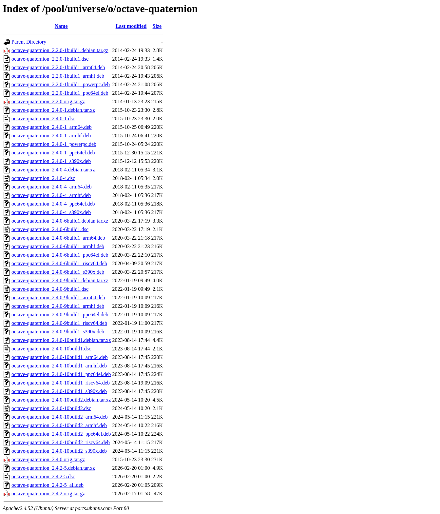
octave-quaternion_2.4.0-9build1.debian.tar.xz (59, 280)
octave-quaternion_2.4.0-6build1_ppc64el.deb (59, 255)
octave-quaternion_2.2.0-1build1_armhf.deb (57, 76)
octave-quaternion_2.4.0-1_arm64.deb (51, 127)
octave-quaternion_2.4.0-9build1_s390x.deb (57, 331)
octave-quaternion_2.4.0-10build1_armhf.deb (59, 365)
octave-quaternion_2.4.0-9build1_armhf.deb (57, 306)
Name (61, 26)
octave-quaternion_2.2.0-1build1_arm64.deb (58, 67)
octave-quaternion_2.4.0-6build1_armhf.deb (57, 246)
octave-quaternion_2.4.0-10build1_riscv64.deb (60, 383)
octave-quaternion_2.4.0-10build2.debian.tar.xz (61, 400)
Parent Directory (28, 42)
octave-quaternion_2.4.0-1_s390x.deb (51, 161)
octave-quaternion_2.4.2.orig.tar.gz (48, 493)
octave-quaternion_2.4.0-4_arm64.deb (51, 186)
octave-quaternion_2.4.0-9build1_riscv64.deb (59, 323)
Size (157, 26)
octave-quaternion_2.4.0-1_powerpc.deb (53, 144)
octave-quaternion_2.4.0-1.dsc (43, 118)
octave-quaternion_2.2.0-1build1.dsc (49, 59)
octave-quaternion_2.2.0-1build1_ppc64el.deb (59, 93)
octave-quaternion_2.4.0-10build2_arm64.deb (59, 417)
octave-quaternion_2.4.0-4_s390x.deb (51, 212)
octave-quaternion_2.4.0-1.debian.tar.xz (53, 110)
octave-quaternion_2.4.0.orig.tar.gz (48, 459)
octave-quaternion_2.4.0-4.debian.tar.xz (53, 169)
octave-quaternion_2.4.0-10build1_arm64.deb (59, 357)
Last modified (131, 26)
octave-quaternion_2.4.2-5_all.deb (47, 485)
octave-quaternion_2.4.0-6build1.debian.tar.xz (59, 221)
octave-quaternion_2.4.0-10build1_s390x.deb (59, 391)
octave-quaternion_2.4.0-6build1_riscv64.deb (59, 263)
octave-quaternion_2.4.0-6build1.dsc (49, 229)
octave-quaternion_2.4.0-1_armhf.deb (51, 135)
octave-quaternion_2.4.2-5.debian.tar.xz (53, 468)
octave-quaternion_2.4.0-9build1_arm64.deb (58, 297)
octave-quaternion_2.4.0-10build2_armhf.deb (59, 425)
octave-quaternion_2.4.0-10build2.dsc (51, 408)
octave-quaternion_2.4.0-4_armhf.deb (51, 195)
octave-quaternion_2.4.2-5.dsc (43, 476)
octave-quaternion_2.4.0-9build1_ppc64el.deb (59, 314)
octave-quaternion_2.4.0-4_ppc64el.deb (53, 204)
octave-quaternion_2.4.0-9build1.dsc (49, 289)
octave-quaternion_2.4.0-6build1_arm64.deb (58, 238)
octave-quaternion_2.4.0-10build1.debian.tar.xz (61, 340)
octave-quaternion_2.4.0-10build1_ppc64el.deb (61, 374)
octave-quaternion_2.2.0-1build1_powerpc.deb (60, 84)
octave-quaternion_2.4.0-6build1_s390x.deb (57, 272)
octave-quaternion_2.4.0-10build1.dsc (51, 348)
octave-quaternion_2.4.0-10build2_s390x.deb (59, 451)
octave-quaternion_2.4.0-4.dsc (43, 178)
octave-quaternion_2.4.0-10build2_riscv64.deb (60, 442)
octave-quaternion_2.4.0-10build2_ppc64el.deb (61, 434)
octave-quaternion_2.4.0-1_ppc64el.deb (53, 152)
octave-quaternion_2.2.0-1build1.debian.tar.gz (59, 50)
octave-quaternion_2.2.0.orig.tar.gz (48, 101)
